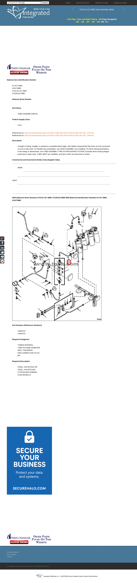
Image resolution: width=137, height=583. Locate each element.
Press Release (12, 554)
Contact (9, 556)
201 (106, 22)
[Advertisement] (64, 44)
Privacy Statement (13, 552)
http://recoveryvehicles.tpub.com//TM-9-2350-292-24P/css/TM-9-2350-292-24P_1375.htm (59, 133)
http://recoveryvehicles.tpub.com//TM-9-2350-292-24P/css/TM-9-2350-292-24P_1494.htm (59, 135)
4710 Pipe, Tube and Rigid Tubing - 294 (84, 19)
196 (82, 22)
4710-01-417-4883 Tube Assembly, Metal (97, 9)
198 (93, 22)
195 (77, 22)
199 (98, 22)
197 (87, 22)
